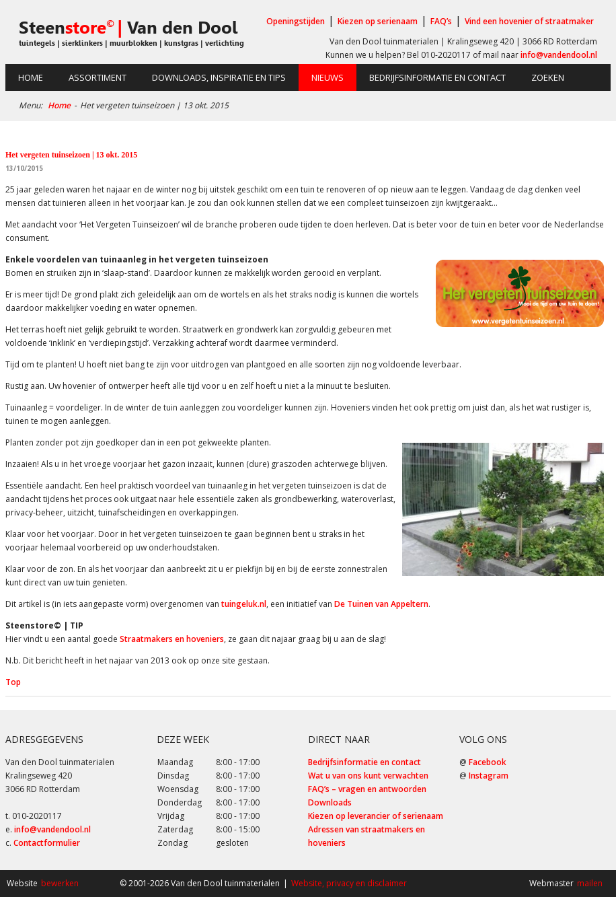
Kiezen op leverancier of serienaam (375, 816)
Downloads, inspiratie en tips (219, 77)
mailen (590, 883)
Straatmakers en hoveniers (172, 639)
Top (13, 682)
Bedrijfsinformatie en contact (437, 77)
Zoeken (547, 77)
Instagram (488, 775)
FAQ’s (441, 21)
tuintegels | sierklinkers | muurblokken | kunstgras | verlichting (131, 43)
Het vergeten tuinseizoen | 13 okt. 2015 (71, 154)
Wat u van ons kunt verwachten (368, 775)
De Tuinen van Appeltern (381, 604)
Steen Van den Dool (128, 27)
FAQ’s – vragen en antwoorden (367, 789)
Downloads (330, 802)
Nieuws (327, 77)
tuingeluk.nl (243, 604)
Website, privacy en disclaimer (349, 883)
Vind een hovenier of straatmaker (529, 21)
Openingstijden (295, 21)
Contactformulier (46, 843)
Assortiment (97, 77)
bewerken (60, 883)
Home (30, 77)
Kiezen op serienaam (378, 21)
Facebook (487, 762)
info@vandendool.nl (559, 55)
